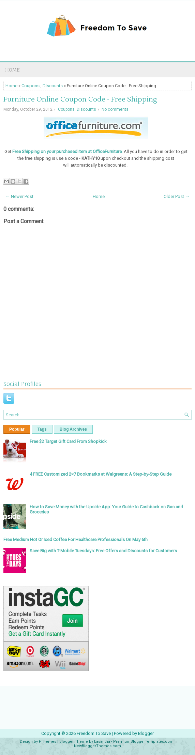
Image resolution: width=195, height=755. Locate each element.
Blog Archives (73, 429)
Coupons (30, 85)
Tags (42, 429)
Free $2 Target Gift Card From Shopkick (68, 441)
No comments (115, 109)
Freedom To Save (94, 733)
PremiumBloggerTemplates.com (143, 741)
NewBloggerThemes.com (97, 746)
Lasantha (102, 741)
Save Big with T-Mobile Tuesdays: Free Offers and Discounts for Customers (103, 550)
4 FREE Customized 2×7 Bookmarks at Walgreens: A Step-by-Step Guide (100, 474)
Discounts (53, 85)
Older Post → (177, 196)
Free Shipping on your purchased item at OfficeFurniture (67, 151)
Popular (17, 429)
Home (12, 70)
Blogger (146, 733)
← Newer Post (19, 196)
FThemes (47, 741)
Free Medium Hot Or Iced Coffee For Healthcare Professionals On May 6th (75, 539)
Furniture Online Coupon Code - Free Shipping (80, 99)
